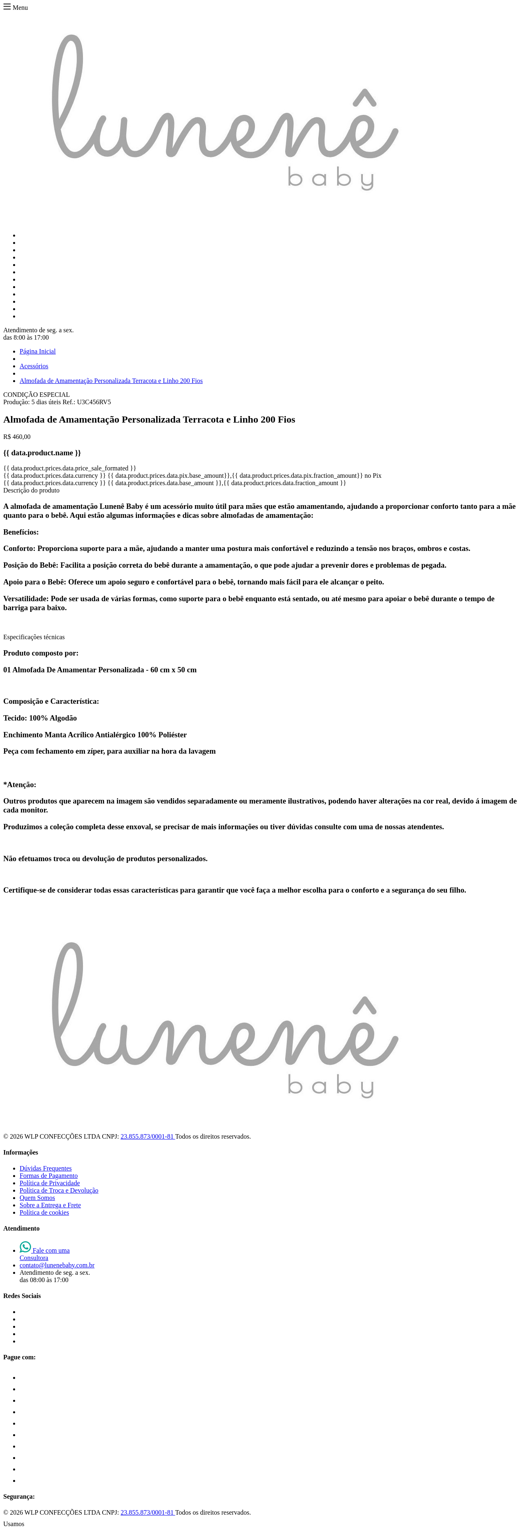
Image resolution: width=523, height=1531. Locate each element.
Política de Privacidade (50, 1183)
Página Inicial (38, 351)
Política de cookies (44, 1212)
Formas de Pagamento (49, 1175)
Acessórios (34, 366)
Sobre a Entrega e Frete (50, 1205)
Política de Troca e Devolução (59, 1190)
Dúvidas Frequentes (46, 1168)
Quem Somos (37, 1197)
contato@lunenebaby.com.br (57, 1265)
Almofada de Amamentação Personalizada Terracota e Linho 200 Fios (111, 380)
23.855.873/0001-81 (148, 1136)
